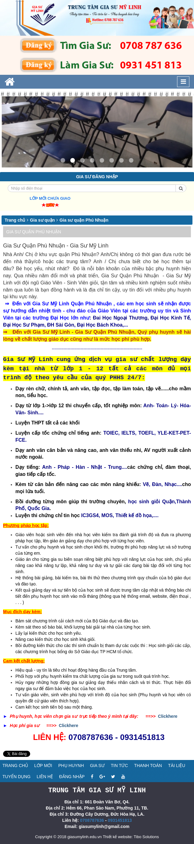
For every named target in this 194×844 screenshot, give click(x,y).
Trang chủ (15, 220)
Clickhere (167, 716)
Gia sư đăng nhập (97, 176)
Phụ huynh (71, 765)
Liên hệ (45, 776)
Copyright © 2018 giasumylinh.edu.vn (68, 836)
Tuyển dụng (16, 776)
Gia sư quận (42, 220)
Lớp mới (43, 765)
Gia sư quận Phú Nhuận (83, 220)
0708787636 (92, 820)
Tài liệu (176, 765)
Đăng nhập (72, 776)
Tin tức (119, 765)
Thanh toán (148, 765)
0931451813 (120, 820)
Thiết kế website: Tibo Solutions (131, 836)
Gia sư (97, 765)
